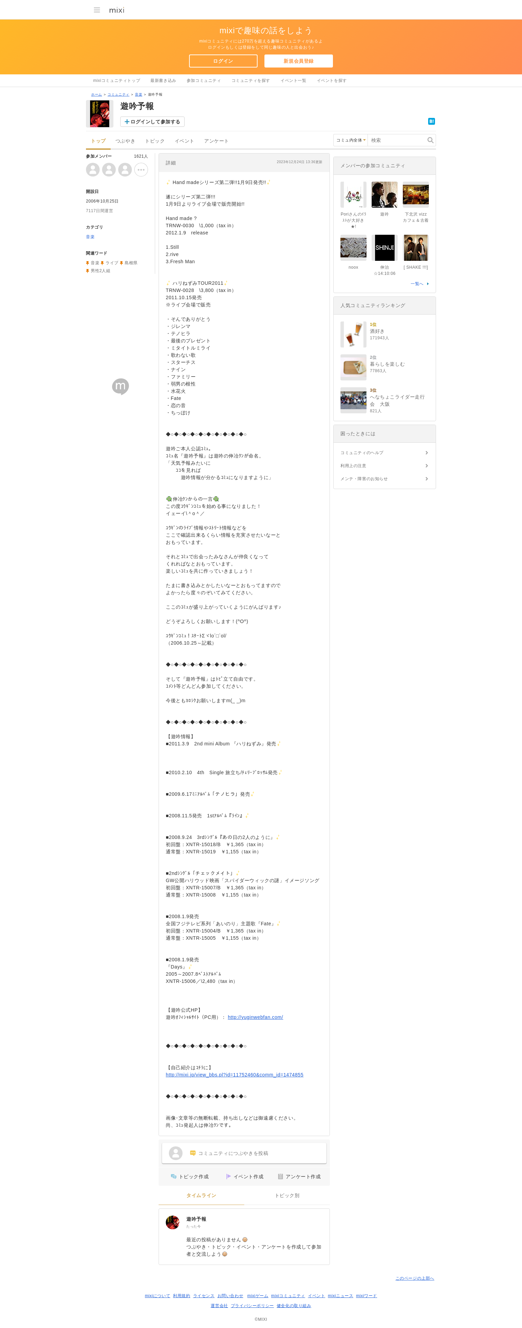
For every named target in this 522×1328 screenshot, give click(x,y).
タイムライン (201, 1195)
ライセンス (204, 1295)
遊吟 (384, 214)
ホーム (96, 94)
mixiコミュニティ (288, 1295)
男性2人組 (101, 270)
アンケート (216, 141)
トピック (155, 141)
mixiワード (366, 1295)
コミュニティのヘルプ (362, 452)
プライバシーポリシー (252, 1305)
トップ (98, 141)
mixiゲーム (258, 1295)
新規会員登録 (299, 61)
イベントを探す (332, 80)
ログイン (223, 61)
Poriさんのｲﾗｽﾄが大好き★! (353, 220)
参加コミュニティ (204, 80)
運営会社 (219, 1305)
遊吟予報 (196, 1219)
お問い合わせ (231, 1295)
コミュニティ (118, 94)
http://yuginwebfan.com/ (255, 1017)
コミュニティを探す (251, 80)
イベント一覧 (294, 80)
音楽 (138, 94)
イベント (185, 141)
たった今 (193, 1226)
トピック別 (287, 1195)
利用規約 (181, 1295)
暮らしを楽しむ (387, 364)
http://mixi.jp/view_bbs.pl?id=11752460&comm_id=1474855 (234, 1074)
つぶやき (125, 141)
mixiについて (157, 1295)
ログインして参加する (155, 121)
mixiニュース (340, 1295)
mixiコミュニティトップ (116, 80)
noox (353, 267)
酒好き (377, 331)
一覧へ (417, 283)
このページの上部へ (415, 1278)
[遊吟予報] (172, 1222)
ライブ (112, 262)
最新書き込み (163, 80)
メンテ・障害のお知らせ (364, 478)
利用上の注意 (353, 465)
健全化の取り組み (294, 1305)
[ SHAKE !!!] (415, 267)
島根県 (131, 262)
